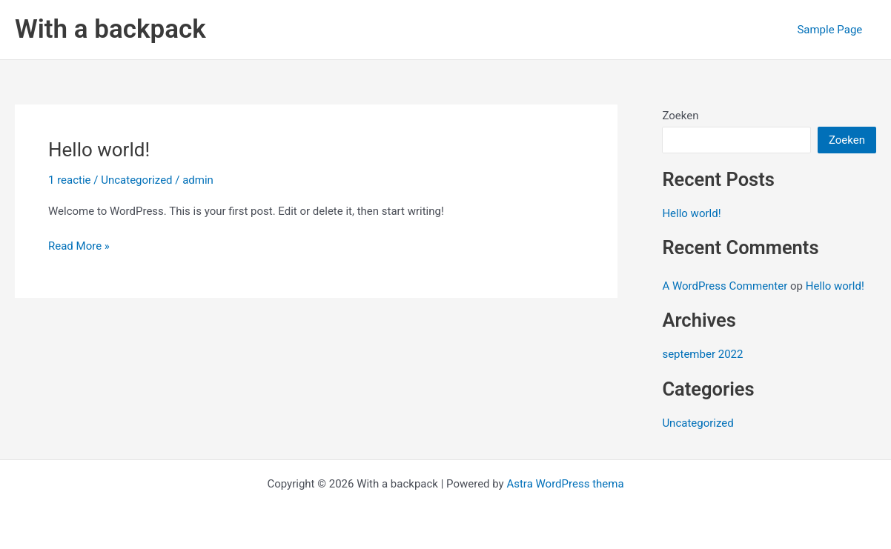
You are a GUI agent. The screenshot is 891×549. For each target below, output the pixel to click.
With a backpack (110, 29)
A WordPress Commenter (724, 286)
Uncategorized (136, 180)
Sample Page (832, 29)
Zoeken (680, 115)
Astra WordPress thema (564, 483)
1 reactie (69, 180)
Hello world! (99, 150)
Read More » (79, 246)
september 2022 (702, 354)
